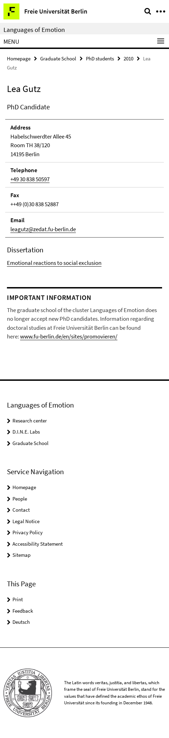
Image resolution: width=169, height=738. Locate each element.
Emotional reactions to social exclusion (54, 263)
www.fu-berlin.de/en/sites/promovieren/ (68, 336)
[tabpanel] (84, 185)
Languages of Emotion (34, 29)
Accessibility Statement (37, 543)
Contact (21, 509)
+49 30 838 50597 (30, 179)
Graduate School (58, 58)
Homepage (18, 58)
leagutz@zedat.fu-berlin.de (43, 229)
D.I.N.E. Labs (26, 431)
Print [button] (17, 599)
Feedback (22, 610)
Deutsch (21, 622)
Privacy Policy (27, 532)
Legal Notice (25, 521)
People (19, 498)
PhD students (100, 58)
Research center (29, 420)
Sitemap (21, 555)
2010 (128, 58)
